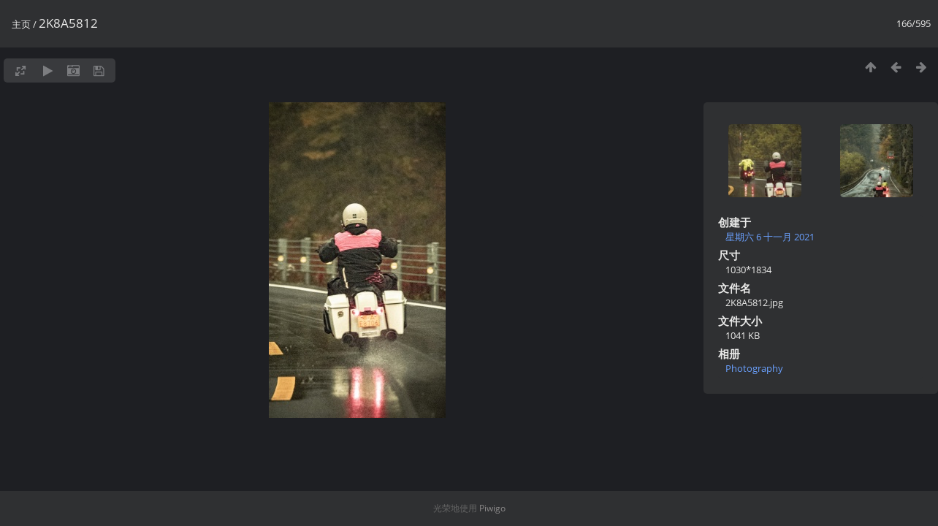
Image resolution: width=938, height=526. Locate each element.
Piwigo (492, 508)
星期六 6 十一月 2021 (770, 236)
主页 (21, 24)
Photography (754, 368)
